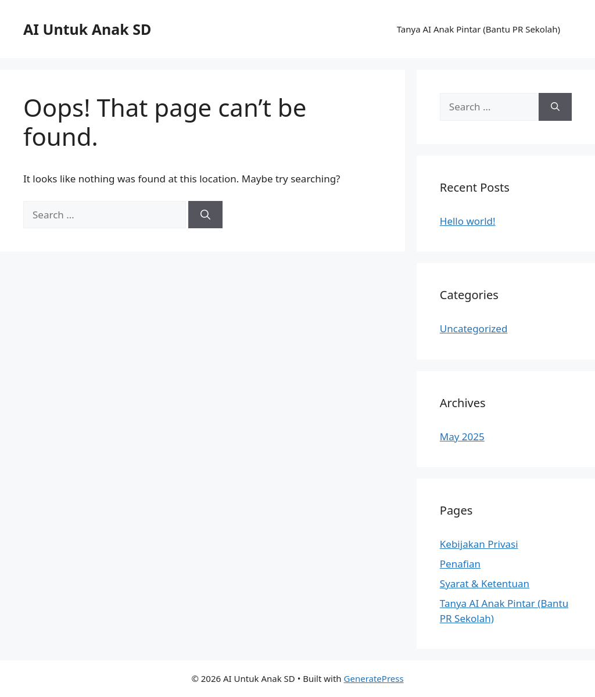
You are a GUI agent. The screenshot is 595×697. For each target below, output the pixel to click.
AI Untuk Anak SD (87, 29)
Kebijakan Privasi (479, 544)
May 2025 (462, 436)
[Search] (205, 215)
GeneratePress (374, 678)
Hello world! (468, 221)
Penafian (460, 563)
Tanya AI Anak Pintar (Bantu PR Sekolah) (478, 29)
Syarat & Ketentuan (484, 583)
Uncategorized (474, 328)
